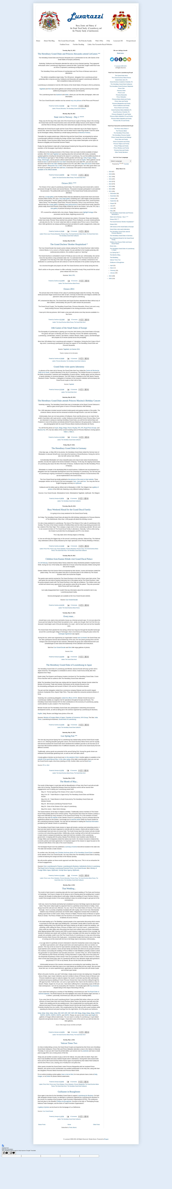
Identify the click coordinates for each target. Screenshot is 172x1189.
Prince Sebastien (61, 548)
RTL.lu (44, 765)
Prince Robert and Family (121, 107)
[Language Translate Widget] (121, 161)
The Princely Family (85, 41)
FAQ (108, 41)
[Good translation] (5, 1153)
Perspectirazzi (131, 41)
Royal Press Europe (90, 428)
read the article (75, 819)
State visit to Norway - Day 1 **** (69, 117)
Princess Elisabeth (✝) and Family (121, 114)
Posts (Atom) (72, 1127)
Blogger (106, 1139)
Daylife (84, 160)
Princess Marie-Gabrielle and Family (121, 118)
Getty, (43, 1013)
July (111, 205)
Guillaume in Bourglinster (69, 1092)
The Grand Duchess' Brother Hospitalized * (69, 244)
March (112, 268)
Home (38, 41)
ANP (59, 1013)
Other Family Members (121, 152)
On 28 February (43, 563)
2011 (110, 191)
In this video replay (64, 759)
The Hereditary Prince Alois (121, 133)
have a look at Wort (67, 1074)
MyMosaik (55, 870)
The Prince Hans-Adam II (121, 128)
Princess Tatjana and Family (121, 143)
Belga (94, 158)
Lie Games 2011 (75, 349)
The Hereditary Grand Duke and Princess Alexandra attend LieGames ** (69, 54)
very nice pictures (76, 100)
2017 (110, 176)
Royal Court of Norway (47, 868)
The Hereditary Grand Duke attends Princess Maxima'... (120, 232)
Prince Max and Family (121, 139)
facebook (59, 94)
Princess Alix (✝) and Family (121, 120)
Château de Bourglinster (63, 1101)
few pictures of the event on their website (81, 479)
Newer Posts (41, 1124)
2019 (110, 171)
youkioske (85, 1051)
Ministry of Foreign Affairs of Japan (54, 717)
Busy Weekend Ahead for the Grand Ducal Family (69, 509)
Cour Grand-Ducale (72, 600)
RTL (74, 275)
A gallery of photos (43, 1107)
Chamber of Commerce (73, 717)
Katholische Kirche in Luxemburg (89, 866)
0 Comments (74, 106)
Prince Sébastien (121, 97)
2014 (110, 184)
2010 (110, 276)
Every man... (69, 616)
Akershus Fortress (84, 132)
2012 (110, 189)
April (111, 265)
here (58, 167)
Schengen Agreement (65, 634)
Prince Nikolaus (60, 1084)
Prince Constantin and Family (121, 141)
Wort (49, 89)
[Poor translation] (12, 1153)
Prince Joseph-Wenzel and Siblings (121, 137)
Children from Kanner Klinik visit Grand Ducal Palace (69, 559)
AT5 (79, 428)
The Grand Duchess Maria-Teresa (64, 177)
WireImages (45, 160)
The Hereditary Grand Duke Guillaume (76, 108)
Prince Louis (47, 234)
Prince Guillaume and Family (121, 105)
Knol (45, 866)
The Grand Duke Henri (80, 177)
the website (54, 817)
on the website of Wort (72, 757)
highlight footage (88, 212)
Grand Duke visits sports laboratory (69, 367)
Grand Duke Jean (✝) (121, 79)
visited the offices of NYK (69, 698)
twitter (67, 94)
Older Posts (96, 1124)
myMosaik (78, 483)
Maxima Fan (41, 430)
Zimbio (86, 1015)
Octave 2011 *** (69, 183)
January (112, 273)
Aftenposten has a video (54, 165)
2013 (110, 186)
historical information (92, 821)
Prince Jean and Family (121, 101)
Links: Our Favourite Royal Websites (100, 44)
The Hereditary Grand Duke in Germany (69, 448)
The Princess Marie (121, 130)
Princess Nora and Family (121, 150)
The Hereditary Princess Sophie (121, 135)
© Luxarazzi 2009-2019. (120, 66)
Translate (124, 164)
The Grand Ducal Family (66, 41)
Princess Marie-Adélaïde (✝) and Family (121, 116)
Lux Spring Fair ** (69, 736)
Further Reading (78, 44)
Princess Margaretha (79, 1084)
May (111, 210)
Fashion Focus (64, 44)
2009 (110, 278)
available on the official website (47, 169)
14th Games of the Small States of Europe (69, 328)
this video (54, 163)
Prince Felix (47, 548)
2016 (110, 179)
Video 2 (71, 432)
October (112, 198)
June (111, 208)
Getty (39, 1013)
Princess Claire (121, 90)
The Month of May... (69, 781)
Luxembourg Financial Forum (64, 868)
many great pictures (71, 204)
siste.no (45, 162)
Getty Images (87, 158)
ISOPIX (97, 1013)
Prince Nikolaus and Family (121, 148)
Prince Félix (121, 88)
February (113, 270)
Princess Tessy (64, 234)
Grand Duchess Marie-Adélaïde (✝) (121, 110)
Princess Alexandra (61, 108)
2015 (110, 181)
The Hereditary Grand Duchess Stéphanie (121, 86)
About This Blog (49, 41)
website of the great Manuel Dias (48, 759)
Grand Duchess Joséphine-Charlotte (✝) (121, 82)
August (112, 203)
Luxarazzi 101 (118, 41)
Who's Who (99, 41)
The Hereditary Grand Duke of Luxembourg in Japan (69, 665)
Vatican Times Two (69, 1043)
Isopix (56, 428)
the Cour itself (61, 162)
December (113, 193)
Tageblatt (42, 89)
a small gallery (49, 197)
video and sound (86, 163)
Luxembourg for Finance (54, 866)
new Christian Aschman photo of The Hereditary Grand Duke (73, 852)
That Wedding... (69, 888)
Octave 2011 (69, 289)
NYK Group (84, 717)
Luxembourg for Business (71, 866)
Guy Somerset (94, 986)
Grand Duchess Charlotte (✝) (121, 112)
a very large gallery (64, 198)
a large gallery (53, 204)
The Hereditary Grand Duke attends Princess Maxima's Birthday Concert (69, 400)
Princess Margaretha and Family (121, 103)
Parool (70, 428)
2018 (110, 174)
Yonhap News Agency (65, 870)
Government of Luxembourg (67, 719)
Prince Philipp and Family (121, 146)
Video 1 (66, 432)
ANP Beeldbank (42, 158)
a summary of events (70, 847)
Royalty (74, 428)
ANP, (65, 1013)
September (113, 201)
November (113, 196)
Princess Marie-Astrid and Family (121, 99)
